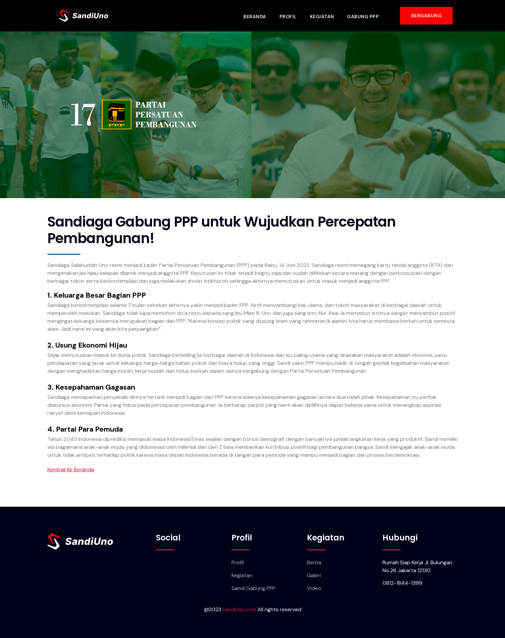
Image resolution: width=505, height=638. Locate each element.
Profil (289, 16)
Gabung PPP (364, 16)
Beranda (255, 16)
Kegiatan (323, 16)
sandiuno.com (239, 609)
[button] (426, 15)
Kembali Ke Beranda (70, 469)
